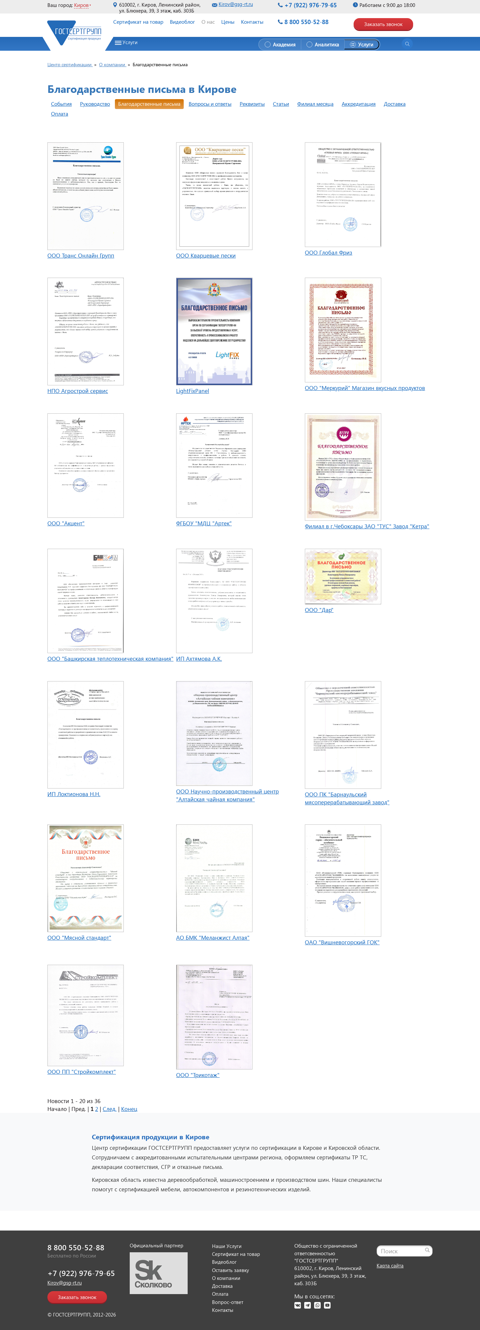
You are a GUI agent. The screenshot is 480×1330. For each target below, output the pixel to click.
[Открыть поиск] (407, 43)
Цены (227, 21)
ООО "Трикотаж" (198, 1075)
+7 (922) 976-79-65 (310, 5)
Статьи (281, 103)
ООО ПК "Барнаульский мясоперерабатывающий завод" (347, 798)
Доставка (395, 103)
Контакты (252, 21)
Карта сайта (390, 1265)
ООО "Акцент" (66, 523)
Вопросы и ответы (210, 103)
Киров (81, 4)
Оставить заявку (230, 1270)
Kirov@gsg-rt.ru (236, 4)
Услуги (130, 42)
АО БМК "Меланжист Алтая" (213, 937)
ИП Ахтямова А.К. (199, 658)
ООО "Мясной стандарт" (79, 937)
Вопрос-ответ (227, 1302)
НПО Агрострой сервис (77, 391)
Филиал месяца (315, 103)
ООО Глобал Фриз (328, 252)
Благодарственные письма (149, 103)
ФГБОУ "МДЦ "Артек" (204, 523)
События (61, 103)
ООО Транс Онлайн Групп (80, 255)
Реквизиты (252, 103)
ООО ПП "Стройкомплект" (81, 1071)
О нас (208, 21)
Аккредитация (359, 103)
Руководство (95, 103)
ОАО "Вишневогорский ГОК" (342, 942)
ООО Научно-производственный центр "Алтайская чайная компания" (227, 795)
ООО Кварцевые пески (206, 255)
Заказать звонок (383, 23)
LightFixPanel (192, 391)
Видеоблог (182, 21)
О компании (226, 1278)
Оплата (59, 113)
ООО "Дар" (319, 610)
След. (110, 1109)
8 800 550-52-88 (306, 22)
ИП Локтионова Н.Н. (73, 794)
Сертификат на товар (138, 21)
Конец (129, 1109)
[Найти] (427, 1250)
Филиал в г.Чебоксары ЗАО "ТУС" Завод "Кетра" (367, 526)
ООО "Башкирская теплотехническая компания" (110, 658)
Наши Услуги (227, 1246)
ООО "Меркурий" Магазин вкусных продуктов (365, 388)
